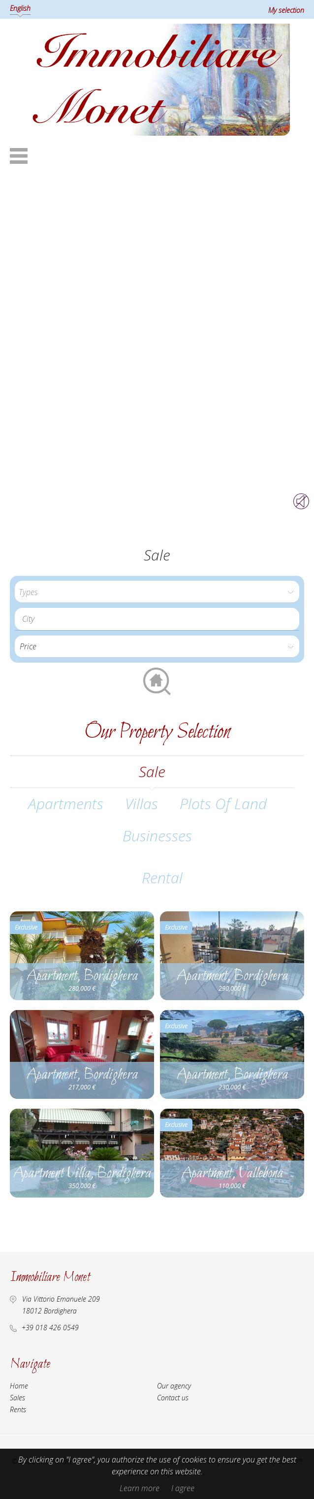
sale (152, 771)
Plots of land (223, 803)
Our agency (174, 1385)
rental (162, 877)
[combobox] (157, 619)
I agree (182, 1488)
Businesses (157, 835)
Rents (18, 1409)
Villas (141, 803)
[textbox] (159, 619)
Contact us (172, 1397)
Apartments (65, 803)
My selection (286, 10)
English (20, 8)
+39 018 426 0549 (50, 1327)
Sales (17, 1397)
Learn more (139, 1488)
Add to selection (145, 919)
